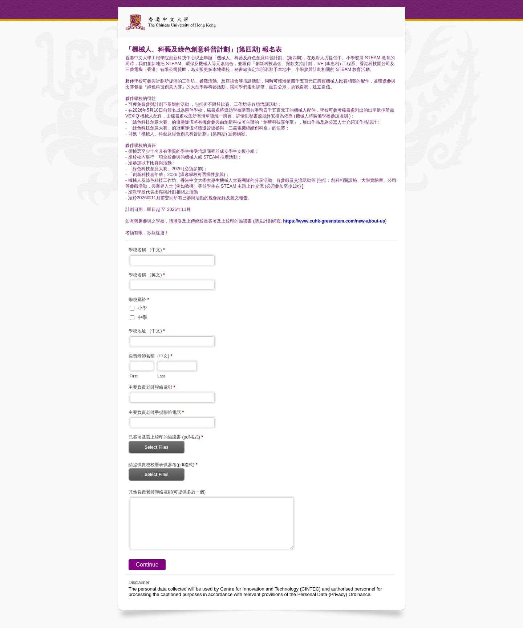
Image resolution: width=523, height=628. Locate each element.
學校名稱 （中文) (147, 250)
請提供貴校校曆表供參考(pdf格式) (163, 465)
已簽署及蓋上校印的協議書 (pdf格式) (166, 438)
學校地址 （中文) (147, 331)
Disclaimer (139, 582)
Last (161, 376)
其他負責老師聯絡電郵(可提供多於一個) (167, 492)
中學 (142, 317)
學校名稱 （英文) (147, 275)
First (133, 376)
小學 (142, 308)
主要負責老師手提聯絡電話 (156, 413)
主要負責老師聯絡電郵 (152, 388)
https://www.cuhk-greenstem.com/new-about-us (334, 221)
